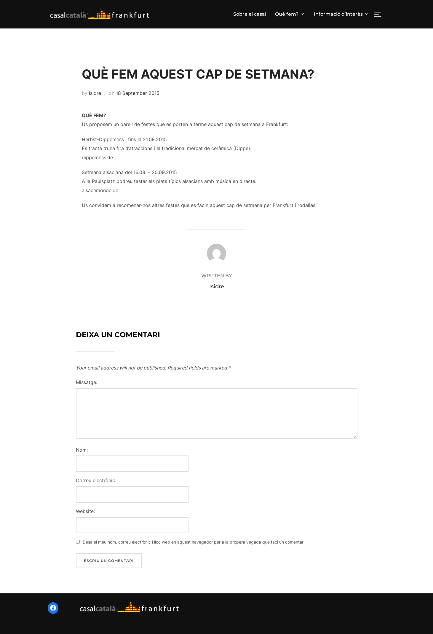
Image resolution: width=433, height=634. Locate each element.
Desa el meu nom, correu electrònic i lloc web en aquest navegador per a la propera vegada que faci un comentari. (194, 546)
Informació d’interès (341, 14)
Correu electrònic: (96, 485)
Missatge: (86, 387)
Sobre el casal (249, 14)
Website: (85, 516)
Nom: (82, 455)
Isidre (95, 98)
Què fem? (290, 14)
